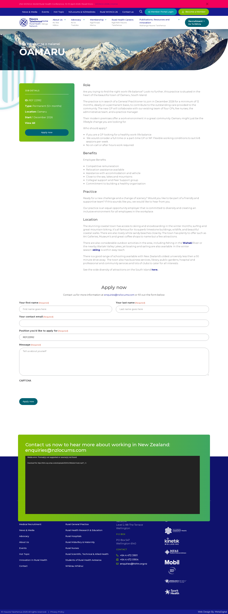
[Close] (207, 4)
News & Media (29, 12)
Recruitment (196, 22)
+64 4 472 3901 (127, 555)
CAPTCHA (25, 380)
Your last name (130, 302)
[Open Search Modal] (141, 12)
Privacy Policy (57, 611)
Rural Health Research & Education (83, 530)
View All (30, 123)
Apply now (46, 132)
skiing (96, 250)
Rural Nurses (72, 548)
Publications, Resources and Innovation (159, 22)
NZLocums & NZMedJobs (81, 12)
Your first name (34, 302)
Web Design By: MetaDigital (212, 611)
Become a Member (193, 11)
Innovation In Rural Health (33, 559)
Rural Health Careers (123, 22)
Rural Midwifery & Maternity (80, 542)
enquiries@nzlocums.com (119, 294)
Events (45, 12)
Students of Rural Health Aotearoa (83, 559)
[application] (112, 485)
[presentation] (41, 389)
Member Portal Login (160, 11)
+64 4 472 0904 (127, 559)
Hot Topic (59, 12)
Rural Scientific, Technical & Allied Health (86, 554)
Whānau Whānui (74, 565)
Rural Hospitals (73, 536)
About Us (59, 22)
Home (45, 22)
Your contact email (36, 316)
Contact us (128, 12)
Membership (98, 22)
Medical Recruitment (30, 524)
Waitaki (187, 243)
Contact (23, 565)
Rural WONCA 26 (109, 12)
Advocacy (78, 22)
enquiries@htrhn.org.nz (131, 563)
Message (30, 344)
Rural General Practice (77, 524)
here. (155, 269)
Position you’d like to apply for (43, 330)
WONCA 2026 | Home (106, 4)
